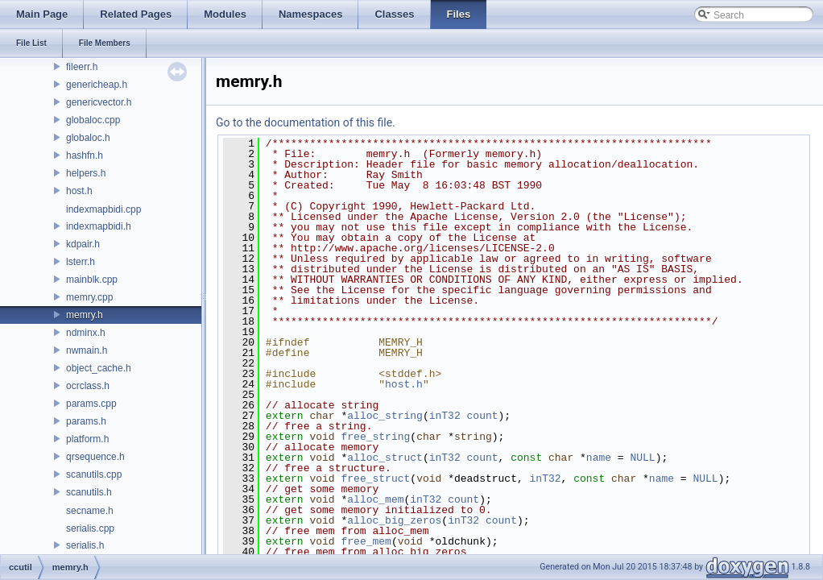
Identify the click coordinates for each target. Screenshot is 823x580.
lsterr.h (80, 261)
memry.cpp (89, 297)
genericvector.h (98, 102)
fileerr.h (81, 66)
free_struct (375, 478)
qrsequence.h (95, 456)
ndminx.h (85, 332)
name (598, 457)
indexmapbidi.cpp (103, 209)
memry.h (84, 315)
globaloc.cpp (93, 120)
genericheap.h (96, 84)
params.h (86, 421)
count (482, 415)
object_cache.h (98, 368)
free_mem (366, 541)
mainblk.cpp (92, 279)
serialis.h (85, 545)
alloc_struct (385, 457)
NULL (642, 457)
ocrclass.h (88, 386)
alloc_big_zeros (394, 520)
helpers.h (85, 173)
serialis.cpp (90, 528)
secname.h (90, 510)
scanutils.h (89, 492)
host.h (79, 191)
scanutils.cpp (94, 474)
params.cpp (91, 403)
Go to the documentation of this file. (305, 122)
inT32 (445, 415)
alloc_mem (375, 499)
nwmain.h (86, 350)
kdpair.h (83, 244)
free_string (375, 436)
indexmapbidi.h (98, 226)
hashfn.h (84, 155)
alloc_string (385, 415)
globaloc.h (88, 137)
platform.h (87, 439)
